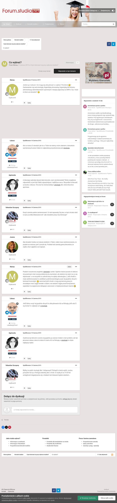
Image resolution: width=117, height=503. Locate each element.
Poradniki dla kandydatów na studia (57, 441)
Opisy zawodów (88, 443)
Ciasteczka (11, 491)
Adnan (94, 131)
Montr (93, 107)
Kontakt (4, 491)
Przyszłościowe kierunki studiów (20, 445)
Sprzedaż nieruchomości (96, 148)
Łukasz (12, 140)
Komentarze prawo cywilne (96, 105)
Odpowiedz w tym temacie (67, 71)
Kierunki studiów (32, 24)
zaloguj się (66, 399)
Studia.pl (18, 24)
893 (12, 229)
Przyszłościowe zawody (90, 441)
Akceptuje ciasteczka (88, 498)
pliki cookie (26, 498)
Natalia (90, 214)
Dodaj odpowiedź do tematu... (24, 410)
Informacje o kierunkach (17, 443)
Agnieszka (12, 175)
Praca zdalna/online (94, 171)
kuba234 (90, 205)
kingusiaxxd (91, 223)
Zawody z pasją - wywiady (91, 445)
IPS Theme (5, 489)
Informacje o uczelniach (17, 441)
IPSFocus (12, 489)
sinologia (66, 148)
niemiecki (46, 272)
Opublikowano (31, 80)
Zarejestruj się (105, 10)
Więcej (61, 24)
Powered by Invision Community (106, 491)
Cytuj (29, 103)
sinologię (57, 185)
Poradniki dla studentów (54, 443)
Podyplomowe (49, 24)
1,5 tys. (12, 259)
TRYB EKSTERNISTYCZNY (96, 221)
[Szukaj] (92, 24)
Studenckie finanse (52, 445)
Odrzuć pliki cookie (106, 498)
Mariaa (15, 65)
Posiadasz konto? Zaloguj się (89, 10)
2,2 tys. (12, 200)
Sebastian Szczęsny (12, 207)
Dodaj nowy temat (44, 71)
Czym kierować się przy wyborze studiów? (44, 65)
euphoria (94, 173)
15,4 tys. (12, 165)
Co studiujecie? (93, 212)
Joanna (12, 237)
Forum (7, 24)
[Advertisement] (73, 44)
